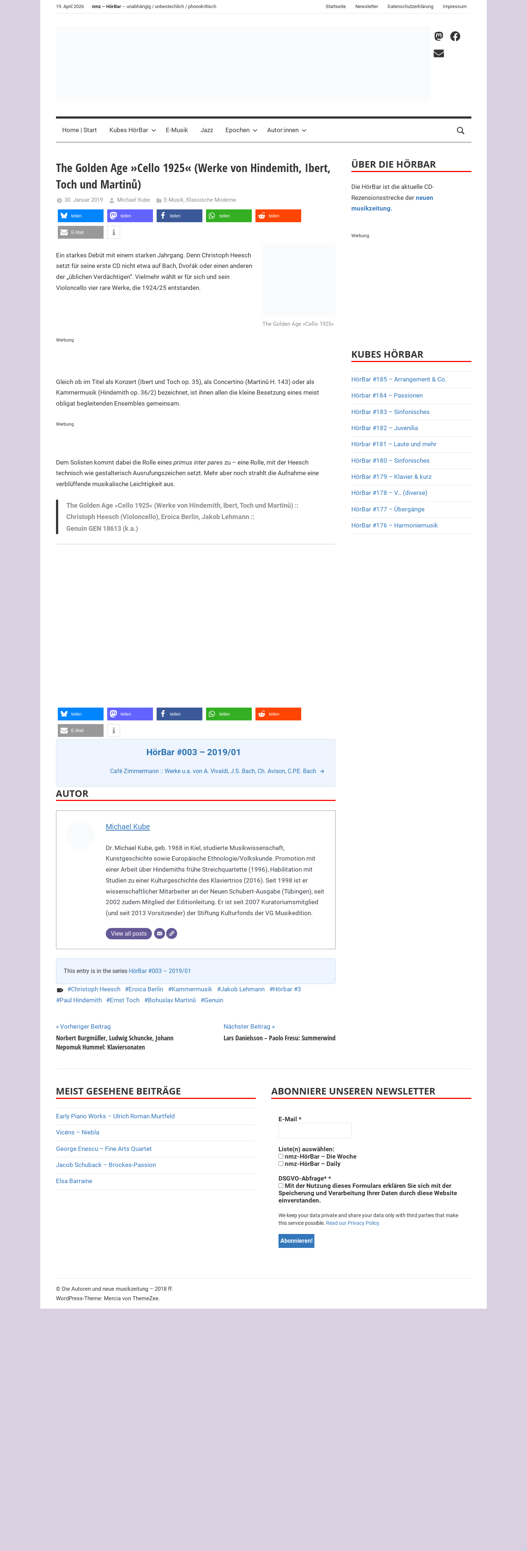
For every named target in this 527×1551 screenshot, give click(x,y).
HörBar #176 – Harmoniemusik (394, 525)
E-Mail (290, 1119)
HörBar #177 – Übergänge (388, 509)
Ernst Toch (124, 1000)
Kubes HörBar (132, 130)
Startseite (336, 6)
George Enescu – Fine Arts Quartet (104, 1148)
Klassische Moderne (211, 200)
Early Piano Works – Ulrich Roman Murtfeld (115, 1116)
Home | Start (79, 130)
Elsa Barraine (74, 1181)
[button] (81, 215)
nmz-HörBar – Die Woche (317, 1156)
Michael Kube (133, 200)
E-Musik (177, 130)
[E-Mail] (159, 933)
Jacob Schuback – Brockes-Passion (106, 1164)
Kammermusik (192, 989)
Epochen (241, 130)
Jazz (207, 130)
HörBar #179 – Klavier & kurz (391, 476)
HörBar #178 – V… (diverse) (389, 492)
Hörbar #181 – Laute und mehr (394, 444)
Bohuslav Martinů (172, 1000)
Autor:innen (287, 130)
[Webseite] (171, 933)
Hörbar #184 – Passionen (387, 395)
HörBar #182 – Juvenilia (384, 428)
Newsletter (366, 6)
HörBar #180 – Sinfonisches (390, 460)
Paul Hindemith (81, 1000)
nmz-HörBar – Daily (310, 1163)
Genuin (213, 1000)
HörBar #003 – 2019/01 (160, 970)
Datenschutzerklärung (410, 6)
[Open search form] (460, 130)
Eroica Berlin (145, 989)
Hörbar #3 (287, 989)
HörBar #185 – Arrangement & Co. (398, 379)
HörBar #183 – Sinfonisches (390, 411)
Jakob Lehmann (243, 989)
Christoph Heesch (95, 989)
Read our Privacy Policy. (353, 1223)
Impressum (455, 6)
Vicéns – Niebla (77, 1132)
